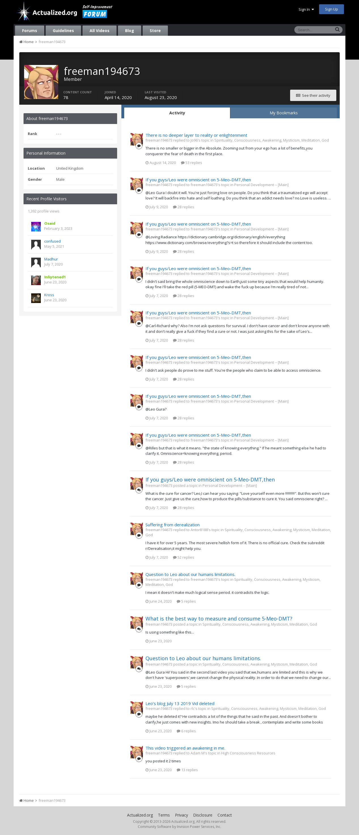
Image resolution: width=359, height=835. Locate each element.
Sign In (306, 9)
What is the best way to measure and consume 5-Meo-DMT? (218, 618)
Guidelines (63, 30)
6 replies (186, 730)
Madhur (51, 259)
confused (52, 241)
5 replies (186, 601)
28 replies (183, 206)
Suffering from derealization (172, 524)
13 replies (187, 769)
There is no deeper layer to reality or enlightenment (196, 135)
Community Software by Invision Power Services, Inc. (179, 826)
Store (155, 30)
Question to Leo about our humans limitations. (190, 574)
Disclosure (202, 815)
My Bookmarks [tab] (284, 112)
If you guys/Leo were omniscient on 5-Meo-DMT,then (198, 179)
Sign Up (331, 9)
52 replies (183, 557)
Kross (49, 294)
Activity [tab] (177, 112)
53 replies (191, 162)
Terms (164, 815)
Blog (129, 30)
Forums (29, 30)
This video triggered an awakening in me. (185, 748)
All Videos (99, 30)
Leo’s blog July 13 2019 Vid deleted (179, 703)
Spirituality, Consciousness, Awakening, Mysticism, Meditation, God (271, 140)
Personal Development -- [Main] (261, 184)
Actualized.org (140, 815)
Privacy (181, 815)
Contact (224, 815)
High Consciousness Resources (248, 753)
